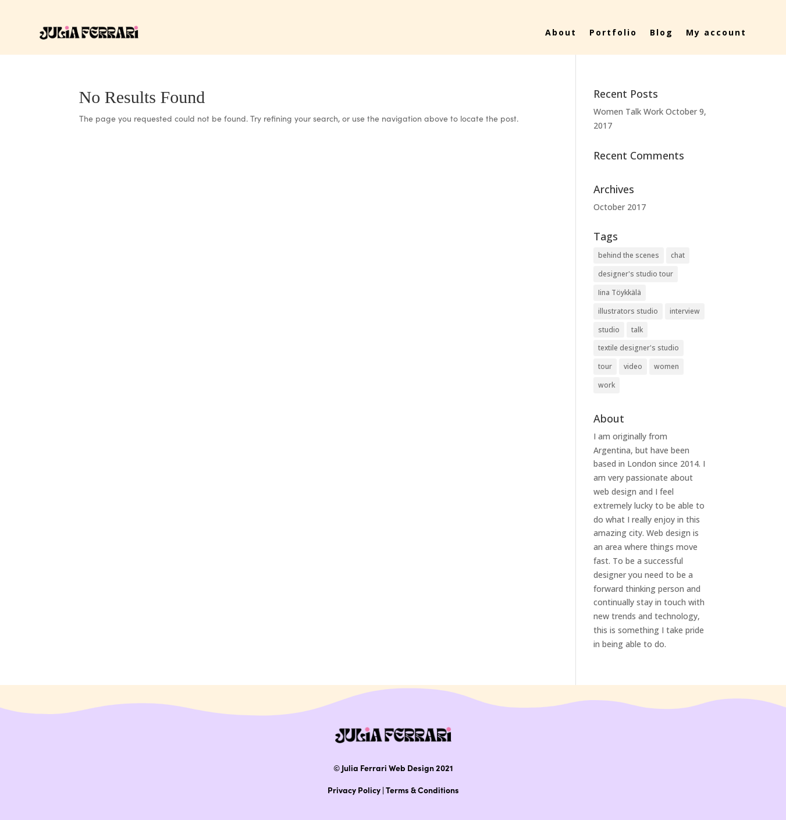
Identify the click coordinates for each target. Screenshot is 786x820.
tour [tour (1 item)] (605, 366)
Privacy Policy (354, 790)
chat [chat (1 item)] (678, 255)
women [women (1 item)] (666, 366)
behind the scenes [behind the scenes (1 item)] (628, 255)
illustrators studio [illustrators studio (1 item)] (628, 311)
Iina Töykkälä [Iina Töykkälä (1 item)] (619, 292)
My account (716, 32)
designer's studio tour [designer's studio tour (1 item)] (635, 274)
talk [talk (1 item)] (637, 330)
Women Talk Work (628, 111)
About (561, 32)
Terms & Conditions (422, 790)
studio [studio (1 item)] (609, 330)
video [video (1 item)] (633, 366)
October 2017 (619, 206)
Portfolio (613, 32)
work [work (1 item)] (606, 385)
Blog (661, 32)
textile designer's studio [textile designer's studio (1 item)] (638, 348)
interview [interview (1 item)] (685, 311)
